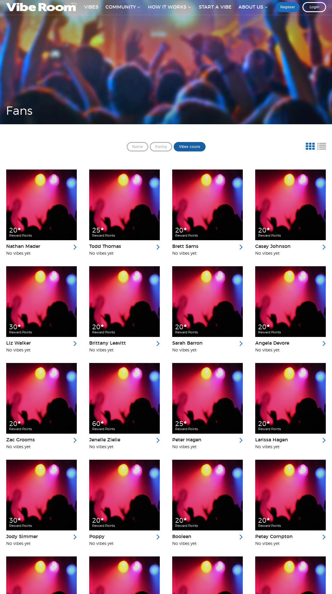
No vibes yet (18, 253)
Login (314, 11)
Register (287, 11)
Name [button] (137, 146)
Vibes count (189, 146)
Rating (161, 146)
